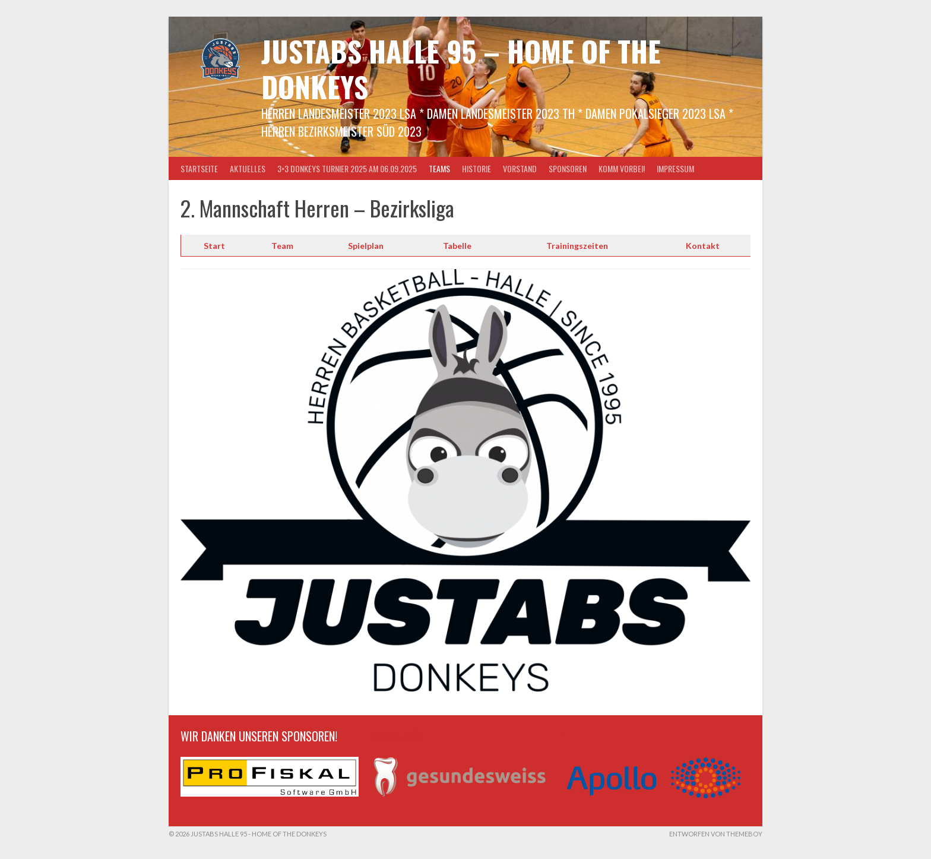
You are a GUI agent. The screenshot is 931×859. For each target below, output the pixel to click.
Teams (439, 168)
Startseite (199, 168)
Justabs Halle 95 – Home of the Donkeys (461, 69)
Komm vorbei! (621, 168)
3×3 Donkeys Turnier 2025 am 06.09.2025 (347, 168)
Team (282, 246)
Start (214, 246)
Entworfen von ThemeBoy (715, 834)
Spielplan (366, 246)
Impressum (675, 168)
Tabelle (457, 246)
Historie (476, 168)
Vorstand (520, 168)
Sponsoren (568, 168)
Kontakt (703, 246)
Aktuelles (247, 168)
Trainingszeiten (577, 246)
